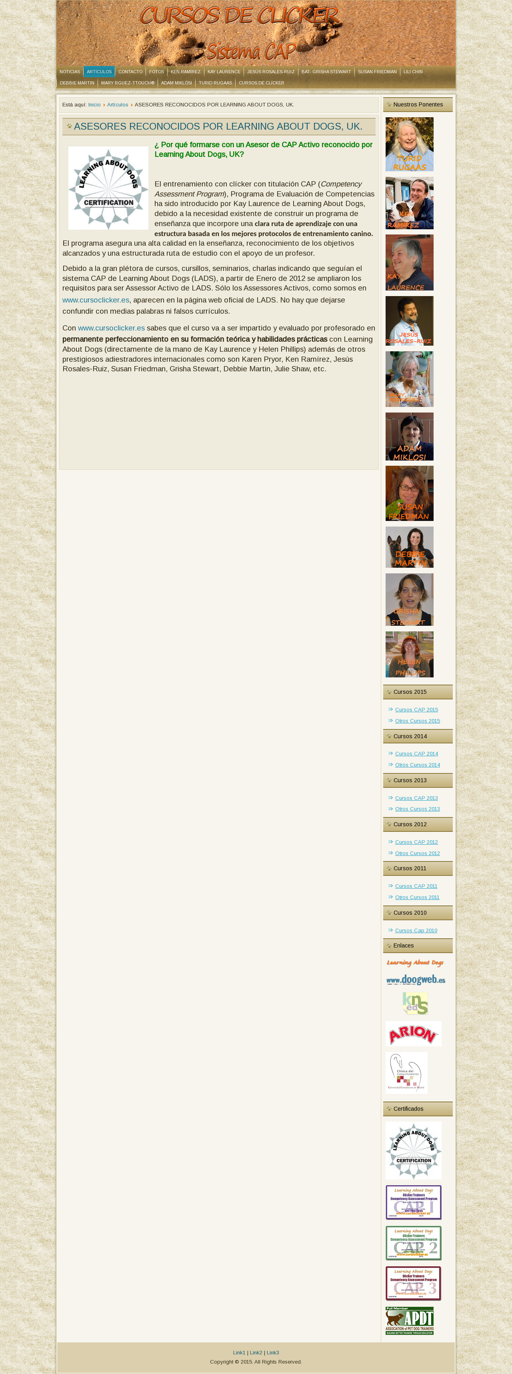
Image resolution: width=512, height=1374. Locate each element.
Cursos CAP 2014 (416, 754)
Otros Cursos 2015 (417, 721)
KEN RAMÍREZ (186, 71)
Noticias (70, 71)
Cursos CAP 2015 (416, 710)
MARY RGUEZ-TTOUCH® (127, 82)
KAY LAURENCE (224, 71)
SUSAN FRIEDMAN (377, 71)
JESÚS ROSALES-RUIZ (271, 71)
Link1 (239, 1353)
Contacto (130, 71)
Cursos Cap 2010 (416, 930)
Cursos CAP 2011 (416, 886)
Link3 (273, 1353)
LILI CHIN (413, 71)
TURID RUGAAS (215, 82)
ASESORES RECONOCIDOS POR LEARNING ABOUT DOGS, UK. (218, 126)
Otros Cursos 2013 (417, 809)
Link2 (256, 1353)
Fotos (156, 71)
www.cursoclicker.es (95, 300)
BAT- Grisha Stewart (326, 71)
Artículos (99, 71)
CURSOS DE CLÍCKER (261, 82)
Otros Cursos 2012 (417, 853)
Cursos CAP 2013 (416, 798)
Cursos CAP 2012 (416, 842)
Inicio (94, 105)
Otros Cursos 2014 (417, 765)
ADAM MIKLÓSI (176, 82)
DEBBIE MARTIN (77, 82)
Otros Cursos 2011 (417, 897)
